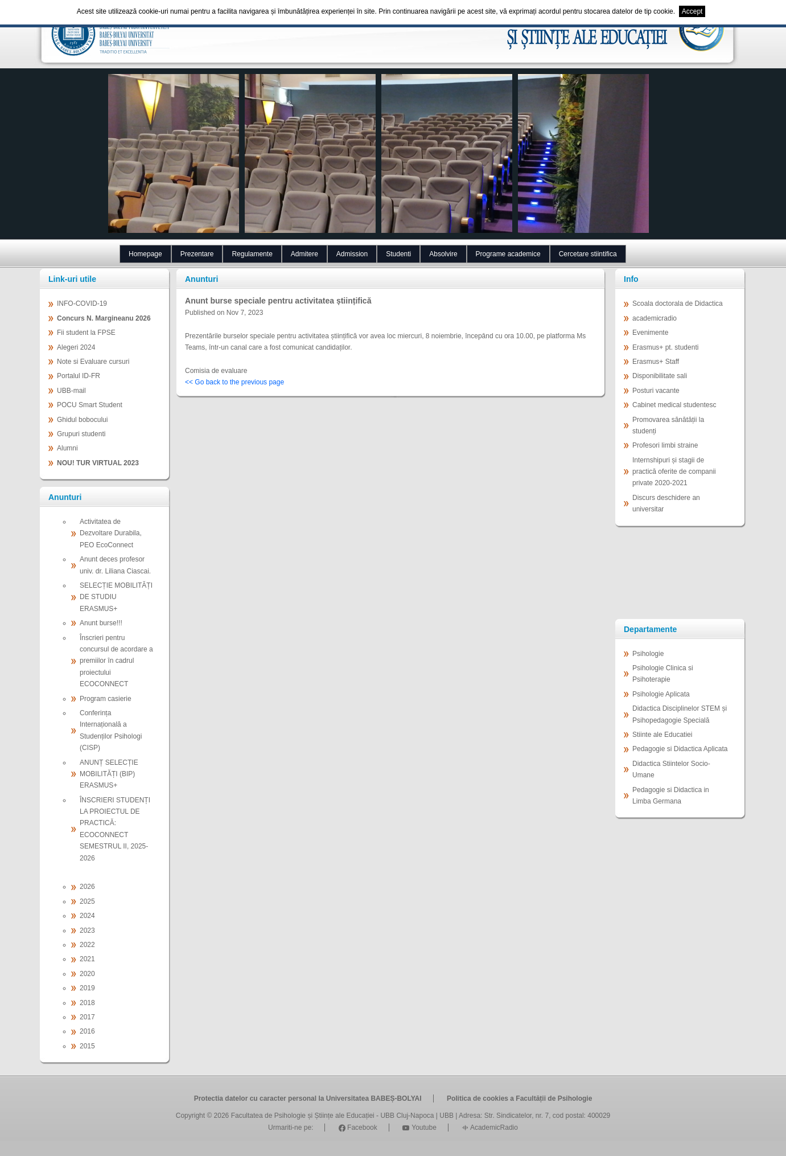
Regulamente (252, 254)
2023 (87, 930)
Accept (692, 11)
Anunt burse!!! (101, 623)
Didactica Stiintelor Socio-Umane (671, 769)
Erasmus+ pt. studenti (665, 347)
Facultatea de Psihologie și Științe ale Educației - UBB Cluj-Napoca (332, 1116)
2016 (87, 1031)
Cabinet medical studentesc (674, 405)
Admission (352, 254)
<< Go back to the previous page (234, 382)
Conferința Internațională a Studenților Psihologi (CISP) (111, 730)
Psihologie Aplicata (661, 694)
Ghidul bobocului (82, 420)
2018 (87, 1003)
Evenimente (650, 333)
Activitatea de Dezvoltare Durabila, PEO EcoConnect (111, 533)
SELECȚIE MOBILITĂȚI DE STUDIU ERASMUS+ (116, 597)
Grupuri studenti (81, 434)
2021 (87, 959)
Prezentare (197, 254)
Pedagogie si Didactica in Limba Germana (670, 795)
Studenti (398, 254)
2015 (87, 1046)
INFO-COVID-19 (82, 304)
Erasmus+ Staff (655, 362)
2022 (87, 945)
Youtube (419, 1128)
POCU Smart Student (89, 405)
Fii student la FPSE (86, 333)
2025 (87, 901)
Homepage (145, 254)
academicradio (654, 318)
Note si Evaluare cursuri (93, 362)
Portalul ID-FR (78, 376)
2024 (87, 916)
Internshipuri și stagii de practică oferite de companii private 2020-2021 (674, 471)
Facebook (358, 1128)
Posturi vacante (656, 391)
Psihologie (648, 654)
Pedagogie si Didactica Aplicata (679, 749)
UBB (446, 1116)
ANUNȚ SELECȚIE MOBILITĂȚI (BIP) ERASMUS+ (109, 774)
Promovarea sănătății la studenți (668, 425)
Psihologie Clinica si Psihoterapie (662, 673)
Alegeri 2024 (76, 347)
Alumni (67, 448)
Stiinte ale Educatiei (662, 735)
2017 (87, 1017)
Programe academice (508, 254)
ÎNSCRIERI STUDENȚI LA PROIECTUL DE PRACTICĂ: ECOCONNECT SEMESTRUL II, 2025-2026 (115, 829)
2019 (87, 988)
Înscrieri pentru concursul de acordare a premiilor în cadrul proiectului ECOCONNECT (116, 661)
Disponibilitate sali (659, 376)
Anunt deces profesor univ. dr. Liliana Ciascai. (115, 565)
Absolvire (443, 254)
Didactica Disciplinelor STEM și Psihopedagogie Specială (679, 714)
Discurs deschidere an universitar (666, 503)
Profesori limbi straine (665, 445)
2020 (87, 974)
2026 (87, 887)
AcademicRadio (490, 1128)
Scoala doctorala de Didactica (677, 304)
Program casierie (105, 699)
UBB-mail (71, 391)
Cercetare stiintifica (588, 254)
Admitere (304, 254)
